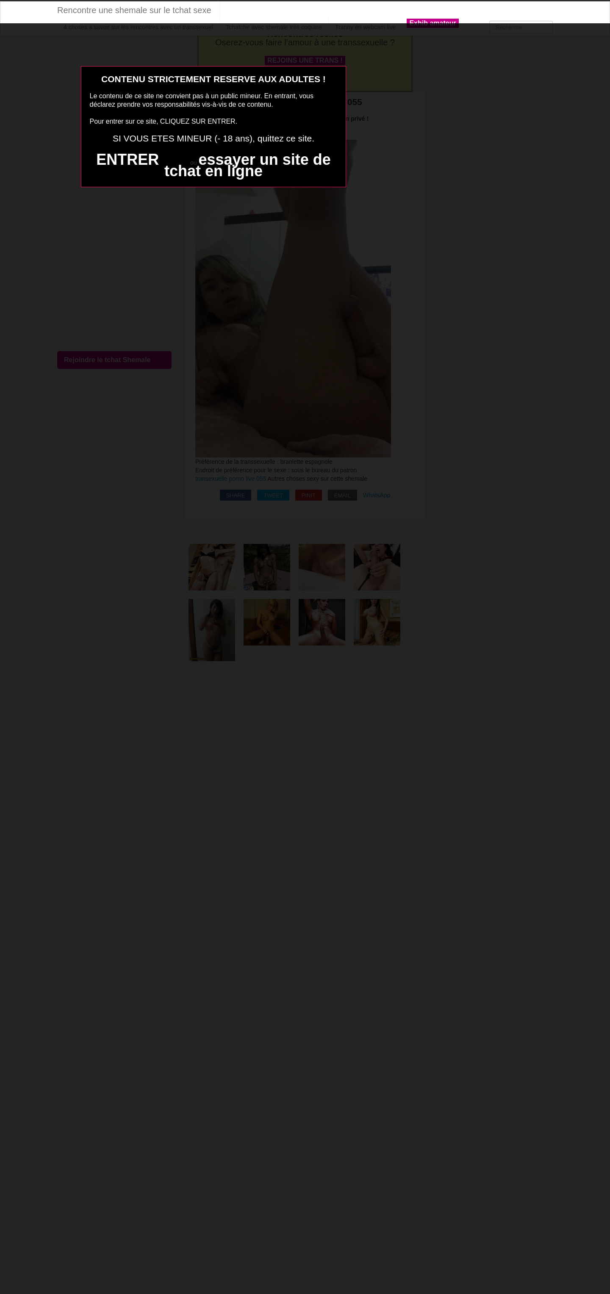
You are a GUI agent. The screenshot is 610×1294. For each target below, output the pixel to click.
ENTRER (127, 159)
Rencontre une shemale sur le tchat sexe (134, 10)
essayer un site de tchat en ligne (247, 165)
